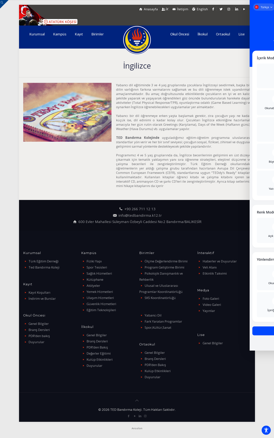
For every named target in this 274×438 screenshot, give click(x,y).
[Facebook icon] (129, 416)
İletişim (180, 9)
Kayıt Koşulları (39, 292)
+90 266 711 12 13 (139, 208)
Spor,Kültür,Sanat (158, 327)
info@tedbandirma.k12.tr (140, 215)
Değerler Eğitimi (99, 353)
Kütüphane (95, 279)
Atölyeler (93, 285)
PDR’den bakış (39, 336)
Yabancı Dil (153, 315)
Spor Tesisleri (97, 267)
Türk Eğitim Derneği (44, 261)
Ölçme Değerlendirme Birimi (166, 261)
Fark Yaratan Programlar (163, 321)
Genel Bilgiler (39, 323)
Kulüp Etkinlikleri (100, 359)
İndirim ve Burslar (42, 298)
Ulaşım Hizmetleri (100, 298)
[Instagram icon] (145, 416)
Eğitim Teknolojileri (101, 310)
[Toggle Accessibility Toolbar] (266, 430)
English (199, 9)
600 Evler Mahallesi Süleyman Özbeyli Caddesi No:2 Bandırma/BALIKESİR (140, 221)
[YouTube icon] (135, 416)
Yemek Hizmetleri (100, 291)
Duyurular (36, 342)
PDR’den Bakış (97, 347)
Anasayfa (148, 9)
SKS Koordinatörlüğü (160, 298)
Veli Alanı (210, 267)
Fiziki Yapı (94, 261)
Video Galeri (212, 304)
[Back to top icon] (137, 400)
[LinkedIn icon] (140, 416)
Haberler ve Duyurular (220, 261)
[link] (37, 45)
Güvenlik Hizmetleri (101, 304)
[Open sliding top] (4, 4)
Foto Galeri (211, 298)
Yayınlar (209, 311)
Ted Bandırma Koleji (44, 267)
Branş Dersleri (39, 330)
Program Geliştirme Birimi (164, 267)
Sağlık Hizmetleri (99, 273)
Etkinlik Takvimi (215, 273)
